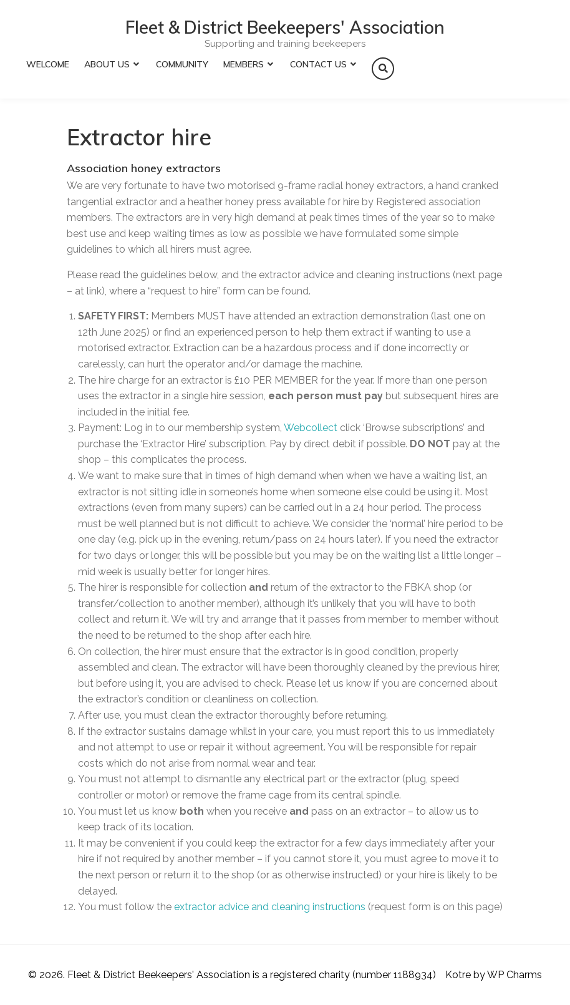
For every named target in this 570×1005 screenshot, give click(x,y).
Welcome (47, 64)
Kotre (458, 975)
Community (182, 64)
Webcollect (310, 428)
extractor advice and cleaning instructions (269, 907)
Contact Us (318, 64)
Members (243, 64)
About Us (107, 64)
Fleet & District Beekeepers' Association (285, 27)
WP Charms (514, 975)
